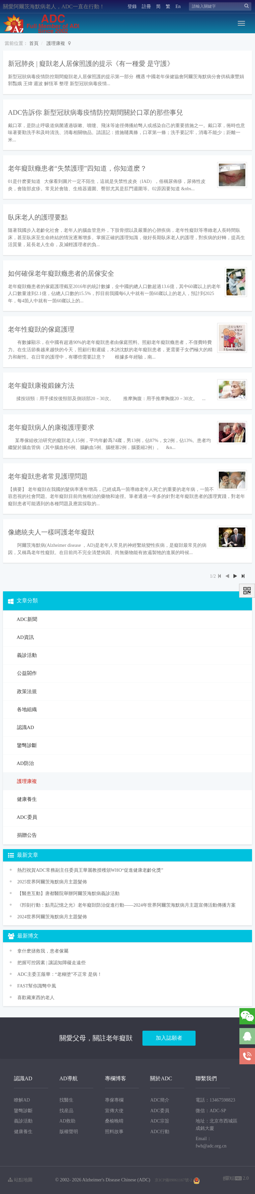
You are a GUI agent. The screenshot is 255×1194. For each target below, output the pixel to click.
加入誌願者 (169, 1038)
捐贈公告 (26, 835)
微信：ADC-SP (211, 1110)
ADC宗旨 (159, 1121)
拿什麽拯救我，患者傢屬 (42, 951)
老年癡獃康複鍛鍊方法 (41, 385)
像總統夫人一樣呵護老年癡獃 (51, 532)
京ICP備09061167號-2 (173, 1180)
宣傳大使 (114, 1110)
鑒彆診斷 (26, 745)
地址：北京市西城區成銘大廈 (216, 1125)
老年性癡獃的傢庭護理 (41, 329)
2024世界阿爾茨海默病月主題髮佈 (52, 916)
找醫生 (66, 1100)
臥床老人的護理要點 (38, 217)
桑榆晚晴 (114, 1121)
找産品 (66, 1110)
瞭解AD (22, 1100)
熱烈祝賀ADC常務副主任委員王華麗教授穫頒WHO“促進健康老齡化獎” (90, 870)
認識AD (25, 727)
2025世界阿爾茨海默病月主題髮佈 (52, 881)
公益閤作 (26, 673)
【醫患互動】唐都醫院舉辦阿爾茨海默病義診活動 (68, 893)
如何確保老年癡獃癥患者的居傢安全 (61, 273)
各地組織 (26, 709)
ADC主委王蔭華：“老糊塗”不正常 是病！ (59, 974)
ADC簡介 (159, 1100)
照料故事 (114, 1131)
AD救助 (67, 1121)
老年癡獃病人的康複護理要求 (51, 427)
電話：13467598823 (215, 1100)
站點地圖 (20, 1179)
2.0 (236, 1179)
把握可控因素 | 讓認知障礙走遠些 (51, 962)
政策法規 (26, 691)
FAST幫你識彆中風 (36, 985)
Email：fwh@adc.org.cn (211, 1142)
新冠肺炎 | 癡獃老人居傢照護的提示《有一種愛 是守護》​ (91, 63)
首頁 (34, 43)
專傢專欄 (114, 1100)
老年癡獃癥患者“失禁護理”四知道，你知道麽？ (77, 168)
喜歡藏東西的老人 (35, 997)
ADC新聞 (26, 619)
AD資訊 (25, 637)
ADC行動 (159, 1131)
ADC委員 (26, 817)
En (178, 6)
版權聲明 (68, 1131)
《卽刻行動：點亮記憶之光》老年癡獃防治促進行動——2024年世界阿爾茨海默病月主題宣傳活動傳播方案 (126, 905)
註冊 (146, 6)
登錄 (132, 6)
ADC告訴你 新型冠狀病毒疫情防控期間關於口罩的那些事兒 (95, 112)
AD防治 (25, 763)
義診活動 (26, 655)
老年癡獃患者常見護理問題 (48, 476)
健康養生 (26, 799)
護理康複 (55, 43)
